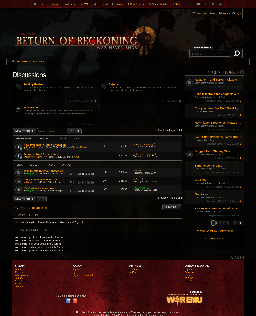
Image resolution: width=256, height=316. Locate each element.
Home (40, 4)
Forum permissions (33, 230)
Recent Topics (222, 72)
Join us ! (55, 4)
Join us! (19, 286)
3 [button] (220, 223)
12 (86, 174)
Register (75, 269)
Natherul (30, 182)
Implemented (31, 107)
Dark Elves (209, 111)
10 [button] (235, 223)
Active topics (226, 230)
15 (93, 183)
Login (74, 272)
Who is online (29, 215)
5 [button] (227, 223)
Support (188, 269)
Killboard (103, 4)
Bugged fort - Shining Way (212, 151)
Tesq (138, 179)
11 (83, 174)
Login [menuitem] (238, 13)
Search (237, 54)
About (178, 4)
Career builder (160, 4)
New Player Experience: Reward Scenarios (219, 122)
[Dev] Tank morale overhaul (40, 179)
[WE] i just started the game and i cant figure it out (219, 136)
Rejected (114, 84)
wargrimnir (31, 173)
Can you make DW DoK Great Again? (219, 108)
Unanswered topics (206, 230)
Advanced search (203, 47)
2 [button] (217, 223)
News (218, 212)
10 (80, 174)
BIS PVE (200, 179)
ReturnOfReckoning (34, 147)
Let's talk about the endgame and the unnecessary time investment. (219, 94)
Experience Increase (208, 165)
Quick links (201, 13)
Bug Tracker (137, 4)
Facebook (189, 272)
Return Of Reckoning (204, 212)
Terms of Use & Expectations (41, 154)
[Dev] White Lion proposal (39, 188)
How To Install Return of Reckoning (45, 144)
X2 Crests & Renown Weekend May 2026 (219, 208)
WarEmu (132, 272)
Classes (198, 111)
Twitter (187, 275)
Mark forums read (214, 238)
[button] (240, 223)
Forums (19, 272)
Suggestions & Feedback (218, 97)
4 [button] (224, 223)
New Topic (23, 131)
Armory (119, 4)
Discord (188, 280)
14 (93, 174)
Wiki (86, 4)
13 (90, 174)
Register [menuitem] (227, 13)
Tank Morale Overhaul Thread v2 (43, 170)
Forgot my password (82, 275)
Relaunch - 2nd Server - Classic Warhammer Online (219, 79)
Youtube (188, 278)
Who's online (21, 275)
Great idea (201, 194)
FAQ (215, 13)
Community (200, 83)
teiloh (138, 171)
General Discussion (215, 83)
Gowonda (133, 269)
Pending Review (33, 84)
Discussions (29, 75)
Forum (72, 4)
